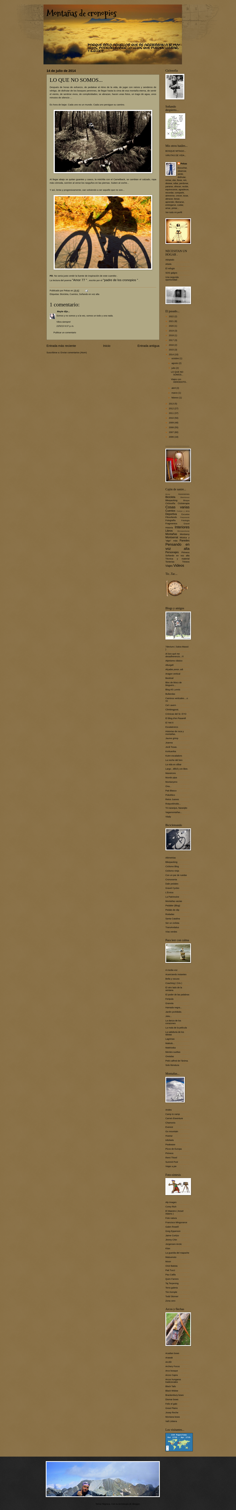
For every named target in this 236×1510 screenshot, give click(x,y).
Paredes (184, 540)
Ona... (168, 786)
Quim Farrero (172, 1279)
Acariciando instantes (175, 974)
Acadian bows (172, 1353)
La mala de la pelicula (176, 1027)
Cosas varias (177, 507)
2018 (171, 335)
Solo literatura (172, 1065)
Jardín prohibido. (173, 1012)
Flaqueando (184, 517)
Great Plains (171, 1408)
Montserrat (171, 537)
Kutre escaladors (173, 756)
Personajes (172, 552)
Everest (169, 1127)
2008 (171, 427)
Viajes (169, 565)
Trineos (185, 562)
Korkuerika (170, 751)
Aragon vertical (172, 674)
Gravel (186, 523)
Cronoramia (171, 879)
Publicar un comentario (64, 332)
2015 (171, 349)
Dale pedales (171, 884)
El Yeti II (169, 722)
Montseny (184, 534)
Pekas (184, 163)
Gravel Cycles (172, 888)
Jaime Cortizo (172, 1235)
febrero (175, 397)
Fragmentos (171, 523)
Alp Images (171, 1202)
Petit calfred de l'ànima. (176, 1061)
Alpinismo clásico (173, 660)
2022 (171, 316)
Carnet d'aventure (174, 1118)
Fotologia (185, 520)
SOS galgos (171, 273)
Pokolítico (170, 795)
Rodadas (169, 914)
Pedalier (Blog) (172, 905)
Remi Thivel (171, 1157)
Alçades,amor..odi (174, 669)
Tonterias (169, 562)
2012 (171, 408)
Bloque (186, 500)
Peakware (170, 1144)
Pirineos (185, 552)
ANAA (168, 264)
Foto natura (171, 1218)
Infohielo (169, 1140)
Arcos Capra (171, 1375)
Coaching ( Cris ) (173, 983)
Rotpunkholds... (173, 804)
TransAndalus (172, 927)
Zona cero (170, 1301)
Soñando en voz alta (89, 294)
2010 (171, 418)
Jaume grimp (171, 738)
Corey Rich (170, 1206)
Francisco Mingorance (176, 1222)
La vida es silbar (173, 764)
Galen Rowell (172, 1227)
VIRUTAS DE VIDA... (175, 155)
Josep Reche (171, 1412)
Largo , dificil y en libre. (176, 769)
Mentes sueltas (172, 1052)
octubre (175, 358)
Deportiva (171, 514)
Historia (169, 527)
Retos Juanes (172, 799)
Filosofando (171, 517)
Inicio (106, 345)
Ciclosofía (170, 503)
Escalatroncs (171, 727)
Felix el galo (171, 1404)
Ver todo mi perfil (173, 212)
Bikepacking (171, 500)
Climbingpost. (172, 709)
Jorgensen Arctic (173, 1244)
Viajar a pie (170, 1166)
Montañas (171, 534)
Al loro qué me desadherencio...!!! (174, 655)
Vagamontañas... (173, 812)
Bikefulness (184, 497)
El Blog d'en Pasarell (175, 718)
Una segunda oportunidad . (172, 278)
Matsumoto (170, 1257)
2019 (171, 331)
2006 (171, 437)
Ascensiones (183, 494)
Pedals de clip (172, 910)
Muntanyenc (171, 782)
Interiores (182, 527)
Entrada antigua (148, 345)
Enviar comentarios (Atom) (74, 352)
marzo (174, 393)
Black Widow (171, 1391)
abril (173, 388)
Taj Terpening (172, 1283)
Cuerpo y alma (183, 511)
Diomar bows (171, 1399)
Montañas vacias (173, 901)
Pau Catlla (170, 1274)
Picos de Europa (173, 1149)
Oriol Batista (171, 1266)
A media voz (171, 970)
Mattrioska (170, 1047)
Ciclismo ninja (172, 871)
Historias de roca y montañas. (174, 732)
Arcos (167, 494)
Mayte (59, 311)
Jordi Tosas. (171, 747)
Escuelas (185, 514)
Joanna (169, 742)
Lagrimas (170, 1039)
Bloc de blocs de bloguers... (173, 683)
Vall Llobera (171, 1421)
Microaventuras (183, 531)
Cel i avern (170, 705)
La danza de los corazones (173, 1022)
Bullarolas (170, 694)
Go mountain (171, 1131)
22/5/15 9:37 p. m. (65, 326)
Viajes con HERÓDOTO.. (179, 380)
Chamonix (170, 1123)
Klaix (167, 1248)
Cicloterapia (183, 503)
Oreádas (169, 1056)
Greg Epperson (172, 1231)
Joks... (168, 1016)
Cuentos (74, 294)
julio (173, 368)
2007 (171, 432)
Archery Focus (172, 1366)
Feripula (169, 999)
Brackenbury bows (174, 1395)
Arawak (169, 1357)
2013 (171, 403)
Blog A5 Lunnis (172, 689)
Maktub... (170, 1043)
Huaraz (168, 1136)
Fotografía (170, 520)
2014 (171, 354)
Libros (169, 530)
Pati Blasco (171, 790)
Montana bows (172, 1417)
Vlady (168, 816)
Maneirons (170, 773)
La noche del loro (173, 760)
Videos (178, 565)
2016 (171, 345)
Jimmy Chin (171, 1240)
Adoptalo (169, 260)
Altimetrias (170, 858)
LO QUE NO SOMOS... (177, 373)
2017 (171, 340)
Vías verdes (171, 932)
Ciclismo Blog (172, 866)
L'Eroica (169, 892)
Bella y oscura (172, 979)
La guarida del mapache (177, 1253)
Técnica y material (177, 559)
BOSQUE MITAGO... (175, 151)
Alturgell (169, 665)
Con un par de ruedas (176, 875)
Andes (168, 1110)
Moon (168, 1261)
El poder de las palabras (177, 994)
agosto (175, 363)
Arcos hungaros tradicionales (173, 1380)
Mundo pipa (171, 777)
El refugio (170, 268)
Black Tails (170, 1386)
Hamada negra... (173, 1007)
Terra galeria (171, 1288)
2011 (171, 413)
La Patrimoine (172, 897)
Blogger (136, 1504)
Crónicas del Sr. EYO (175, 714)
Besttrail (169, 678)
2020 (171, 326)
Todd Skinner (171, 1296)
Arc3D (168, 1362)
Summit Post (171, 1162)
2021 (171, 321)
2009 (171, 422)
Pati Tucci (170, 1270)
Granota (169, 1003)
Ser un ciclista (172, 923)
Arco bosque (171, 1371)
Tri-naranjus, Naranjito (176, 808)
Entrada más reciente (61, 345)
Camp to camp (172, 1114)
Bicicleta (64, 294)
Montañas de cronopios (81, 13)
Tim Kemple (171, 1292)
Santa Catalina (172, 918)
